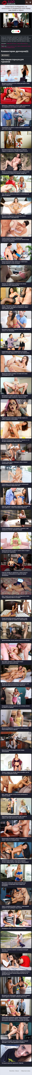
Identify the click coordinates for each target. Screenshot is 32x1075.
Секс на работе (10, 46)
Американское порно (25, 46)
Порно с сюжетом (17, 43)
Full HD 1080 (4, 47)
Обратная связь (25, 1071)
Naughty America (11, 47)
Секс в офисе (17, 46)
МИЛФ (23, 43)
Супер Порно (9, 43)
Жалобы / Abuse (14, 1071)
